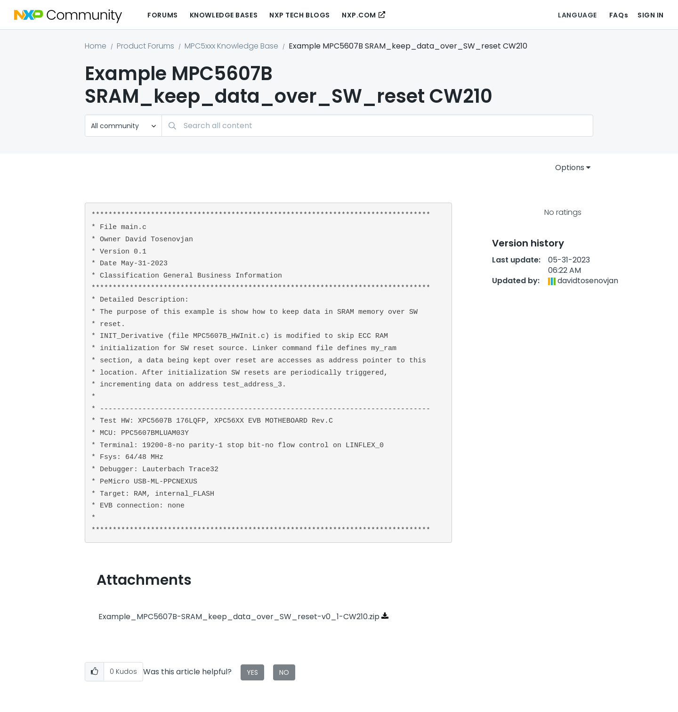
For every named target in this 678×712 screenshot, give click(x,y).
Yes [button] (252, 672)
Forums (162, 15)
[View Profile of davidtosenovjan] (587, 280)
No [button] (284, 672)
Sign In (651, 15)
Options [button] (569, 167)
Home (95, 46)
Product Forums (145, 46)
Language (577, 15)
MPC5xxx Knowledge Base (231, 46)
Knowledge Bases (224, 15)
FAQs (618, 15)
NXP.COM (359, 15)
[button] (94, 672)
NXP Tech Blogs (299, 15)
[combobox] (377, 126)
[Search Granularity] (123, 125)
